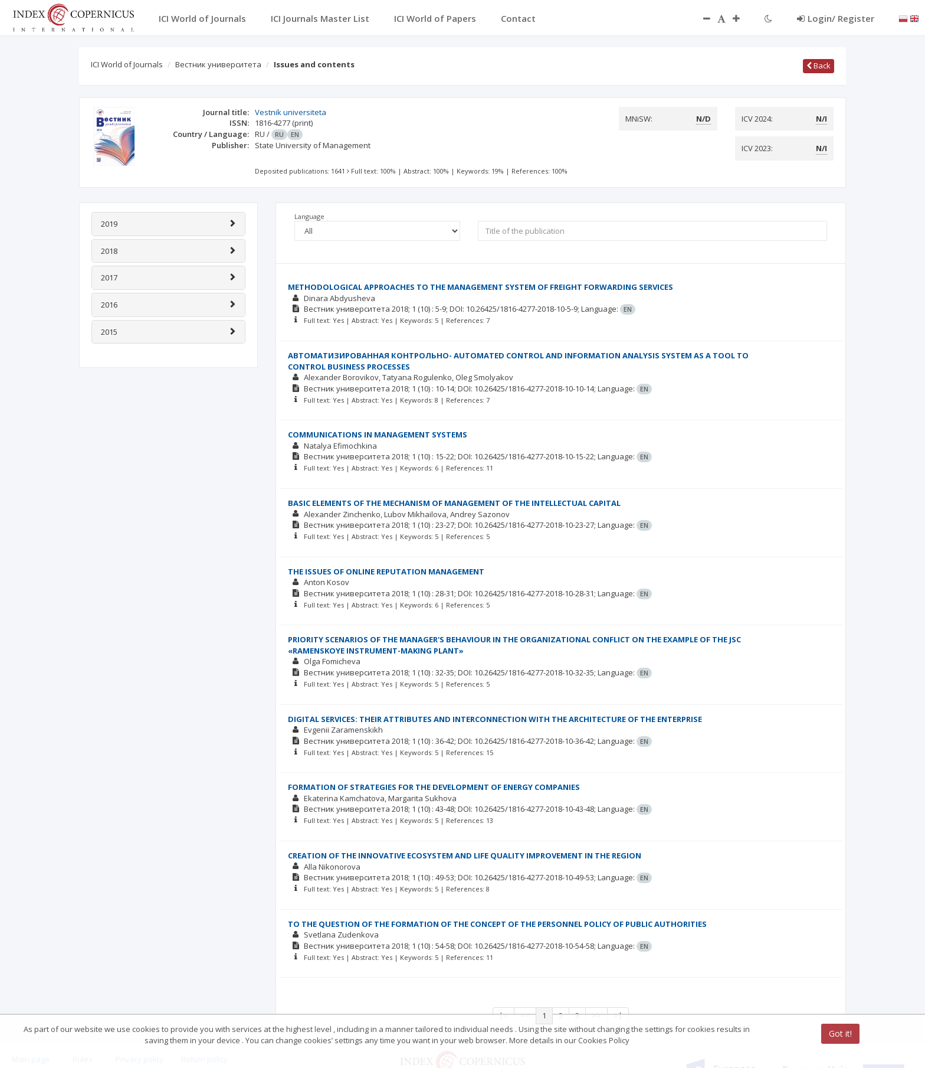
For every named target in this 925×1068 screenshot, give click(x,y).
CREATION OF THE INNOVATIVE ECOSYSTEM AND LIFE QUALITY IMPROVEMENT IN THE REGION (464, 855)
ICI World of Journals (127, 64)
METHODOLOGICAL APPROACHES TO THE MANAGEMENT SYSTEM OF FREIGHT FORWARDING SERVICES (480, 287)
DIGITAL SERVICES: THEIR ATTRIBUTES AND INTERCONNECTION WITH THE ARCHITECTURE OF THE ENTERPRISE (495, 719)
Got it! (840, 1033)
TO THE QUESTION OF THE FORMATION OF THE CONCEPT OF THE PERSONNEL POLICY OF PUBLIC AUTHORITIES (497, 924)
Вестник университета (218, 64)
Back (818, 65)
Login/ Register (835, 18)
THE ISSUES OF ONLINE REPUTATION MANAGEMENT (386, 571)
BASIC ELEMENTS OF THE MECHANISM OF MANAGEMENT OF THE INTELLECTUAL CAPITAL (454, 503)
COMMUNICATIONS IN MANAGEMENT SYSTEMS (377, 434)
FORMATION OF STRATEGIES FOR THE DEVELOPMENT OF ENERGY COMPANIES (434, 787)
